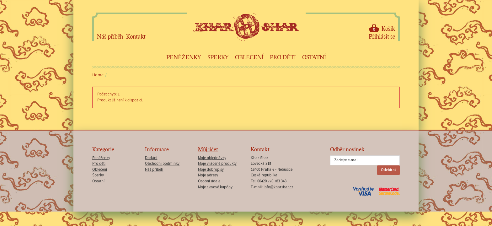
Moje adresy (208, 175)
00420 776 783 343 (271, 181)
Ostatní (314, 57)
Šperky (218, 57)
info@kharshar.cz (278, 187)
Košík (382, 28)
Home (98, 75)
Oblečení (249, 57)
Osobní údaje (209, 181)
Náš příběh (110, 36)
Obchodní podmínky (162, 163)
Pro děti (283, 57)
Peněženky (183, 57)
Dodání (151, 158)
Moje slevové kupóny (215, 187)
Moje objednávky (212, 158)
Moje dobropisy (211, 169)
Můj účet (208, 149)
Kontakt (136, 36)
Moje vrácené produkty (217, 163)
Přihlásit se (382, 36)
